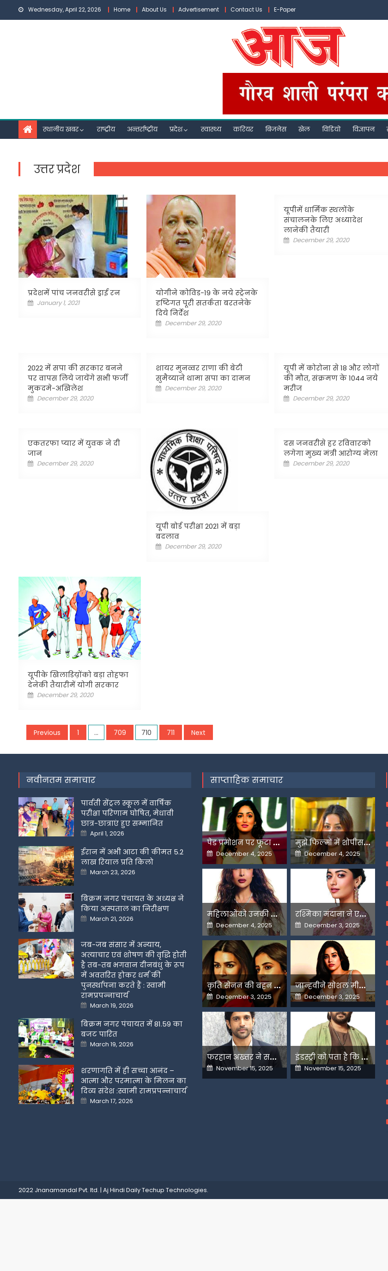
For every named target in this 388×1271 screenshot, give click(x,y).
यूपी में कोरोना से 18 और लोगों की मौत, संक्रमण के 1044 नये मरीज (331, 378)
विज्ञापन (363, 129)
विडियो (331, 129)
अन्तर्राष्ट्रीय (142, 129)
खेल (304, 129)
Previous (47, 732)
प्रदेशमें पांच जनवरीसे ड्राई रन (74, 293)
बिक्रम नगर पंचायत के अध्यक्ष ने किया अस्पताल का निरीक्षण (132, 939)
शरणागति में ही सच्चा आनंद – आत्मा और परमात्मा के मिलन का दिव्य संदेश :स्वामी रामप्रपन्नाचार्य (134, 1116)
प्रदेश (176, 129)
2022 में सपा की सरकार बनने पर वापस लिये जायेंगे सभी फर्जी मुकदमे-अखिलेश (77, 378)
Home (122, 9)
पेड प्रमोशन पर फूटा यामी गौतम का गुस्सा (277, 878)
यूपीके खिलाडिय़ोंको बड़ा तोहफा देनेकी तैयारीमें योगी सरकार (78, 680)
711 (171, 732)
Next (198, 732)
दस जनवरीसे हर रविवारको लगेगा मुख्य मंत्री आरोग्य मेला (331, 448)
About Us (154, 9)
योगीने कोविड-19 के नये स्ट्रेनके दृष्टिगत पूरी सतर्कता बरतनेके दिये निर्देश (207, 303)
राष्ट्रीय (106, 129)
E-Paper (285, 9)
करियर (243, 129)
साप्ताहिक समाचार (246, 815)
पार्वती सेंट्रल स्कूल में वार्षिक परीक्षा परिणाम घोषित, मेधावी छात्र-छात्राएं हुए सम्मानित (127, 849)
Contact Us (246, 9)
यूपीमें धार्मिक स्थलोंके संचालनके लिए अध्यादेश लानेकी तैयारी (323, 220)
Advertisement (198, 9)
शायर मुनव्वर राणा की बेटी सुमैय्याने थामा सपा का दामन (203, 373)
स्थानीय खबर (61, 129)
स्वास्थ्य (211, 129)
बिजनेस (275, 129)
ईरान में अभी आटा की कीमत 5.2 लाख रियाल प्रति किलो (132, 892)
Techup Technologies (174, 1225)
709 (120, 732)
